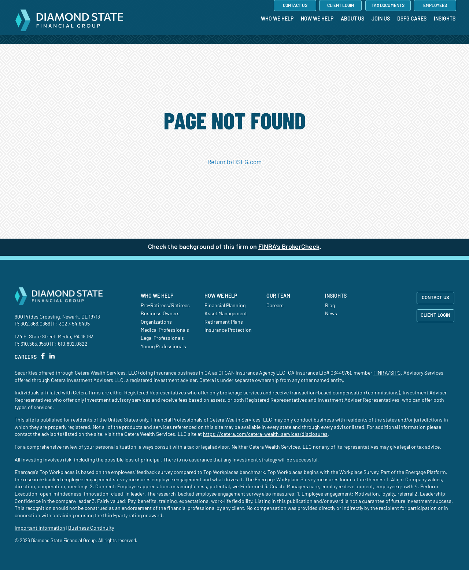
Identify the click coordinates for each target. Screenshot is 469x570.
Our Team (278, 296)
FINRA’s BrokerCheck (289, 247)
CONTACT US (435, 297)
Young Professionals (163, 346)
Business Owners (160, 313)
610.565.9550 (35, 344)
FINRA (380, 373)
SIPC (395, 373)
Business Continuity (91, 528)
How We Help (220, 296)
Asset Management (225, 313)
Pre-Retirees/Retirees (165, 305)
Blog (330, 305)
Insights (336, 296)
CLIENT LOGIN (435, 315)
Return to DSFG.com (234, 162)
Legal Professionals (162, 338)
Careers (275, 305)
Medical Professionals (165, 330)
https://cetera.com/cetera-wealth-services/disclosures (265, 434)
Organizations (156, 322)
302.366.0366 (35, 324)
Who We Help (157, 296)
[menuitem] (277, 34)
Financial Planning (224, 305)
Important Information (40, 528)
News (331, 313)
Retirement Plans (223, 322)
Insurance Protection (228, 330)
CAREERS (26, 357)
